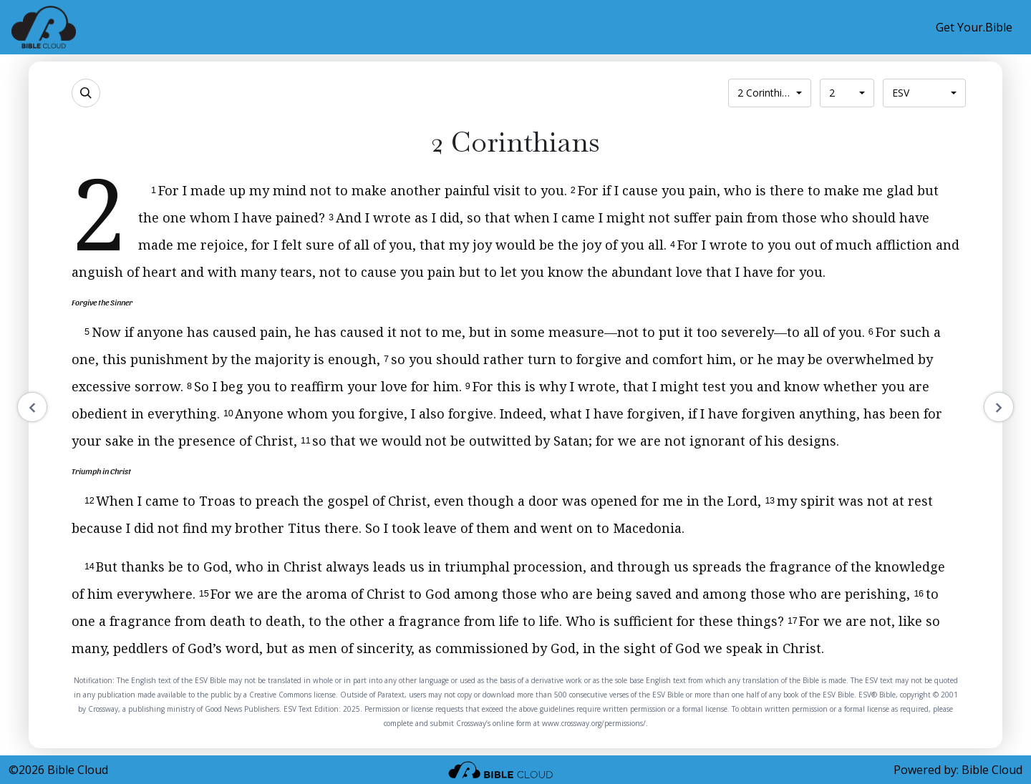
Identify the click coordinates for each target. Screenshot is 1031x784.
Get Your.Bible (974, 27)
